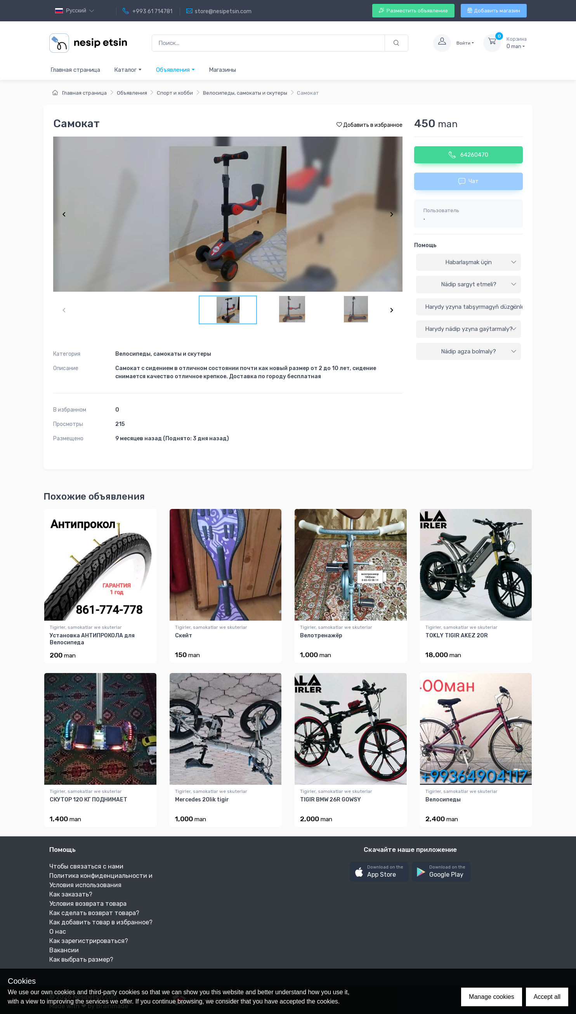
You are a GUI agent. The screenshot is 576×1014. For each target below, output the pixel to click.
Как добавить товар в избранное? (101, 922)
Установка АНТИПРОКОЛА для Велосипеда (92, 639)
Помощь (425, 245)
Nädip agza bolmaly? (479, 351)
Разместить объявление (413, 11)
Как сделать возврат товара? (94, 913)
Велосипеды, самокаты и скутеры (245, 93)
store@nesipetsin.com (219, 11)
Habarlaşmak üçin (481, 262)
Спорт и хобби (175, 93)
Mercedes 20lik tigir (202, 799)
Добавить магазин (493, 11)
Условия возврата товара (88, 903)
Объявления (175, 69)
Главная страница (75, 69)
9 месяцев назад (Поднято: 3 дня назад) (172, 438)
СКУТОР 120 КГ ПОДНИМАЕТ (88, 799)
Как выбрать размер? (81, 959)
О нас (57, 931)
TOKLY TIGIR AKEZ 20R (456, 635)
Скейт (183, 635)
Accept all (547, 996)
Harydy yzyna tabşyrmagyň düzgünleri (473, 306)
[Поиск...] (268, 43)
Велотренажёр (321, 635)
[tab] (468, 262)
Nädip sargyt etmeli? (479, 284)
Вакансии (64, 950)
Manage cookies (491, 996)
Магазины (222, 69)
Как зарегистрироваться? (88, 941)
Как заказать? (70, 894)
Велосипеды (443, 799)
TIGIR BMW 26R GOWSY (330, 799)
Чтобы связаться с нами (86, 866)
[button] (379, 872)
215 (120, 424)
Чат (468, 181)
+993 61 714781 (147, 11)
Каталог (128, 69)
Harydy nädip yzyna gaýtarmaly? (471, 328)
